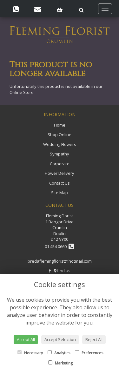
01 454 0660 (59, 246)
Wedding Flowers (59, 144)
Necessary (30, 353)
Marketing (60, 363)
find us (62, 270)
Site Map (59, 192)
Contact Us (59, 183)
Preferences (89, 353)
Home (59, 125)
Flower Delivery (59, 173)
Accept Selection (60, 339)
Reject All (93, 339)
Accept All (26, 339)
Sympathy (59, 154)
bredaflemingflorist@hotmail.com (60, 261)
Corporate (59, 164)
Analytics (59, 353)
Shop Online (59, 134)
